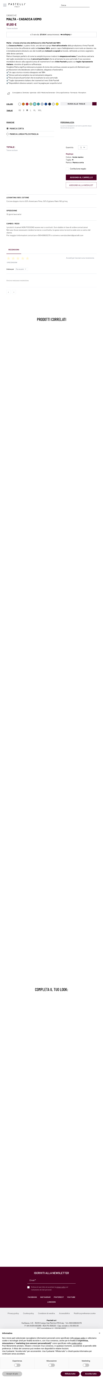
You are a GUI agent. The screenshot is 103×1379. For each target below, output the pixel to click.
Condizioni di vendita (46, 1313)
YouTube (71, 1297)
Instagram (45, 1297)
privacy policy (61, 1287)
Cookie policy (28, 1313)
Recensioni (13, 249)
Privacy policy (13, 1313)
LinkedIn (51, 1302)
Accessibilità (64, 1313)
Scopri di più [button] (12, 1374)
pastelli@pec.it (47, 1328)
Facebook (32, 1297)
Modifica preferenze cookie (84, 1313)
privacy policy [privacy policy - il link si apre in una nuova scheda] (80, 1338)
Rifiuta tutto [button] (70, 1374)
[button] (99, 1333)
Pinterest (59, 1297)
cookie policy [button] (76, 1343)
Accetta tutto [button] (91, 1374)
